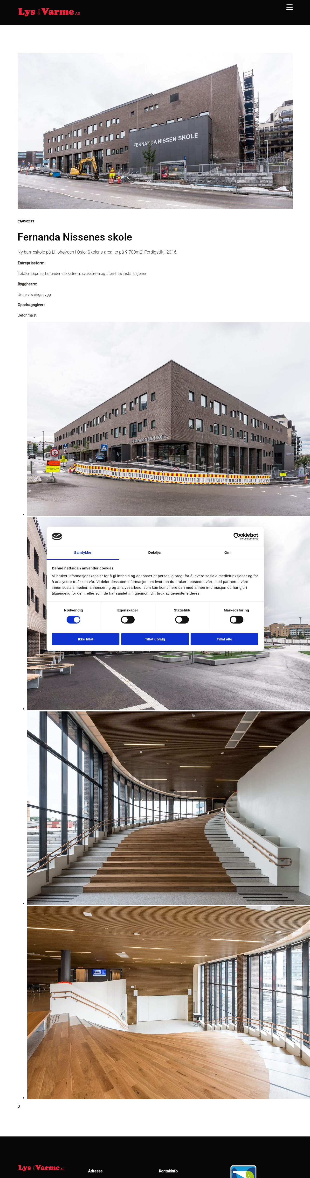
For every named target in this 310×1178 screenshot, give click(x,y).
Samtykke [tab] (82, 552)
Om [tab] (227, 552)
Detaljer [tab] (155, 552)
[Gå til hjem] (49, 16)
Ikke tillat (85, 639)
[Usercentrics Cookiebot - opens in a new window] (237, 536)
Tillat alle (224, 639)
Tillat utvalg (155, 639)
